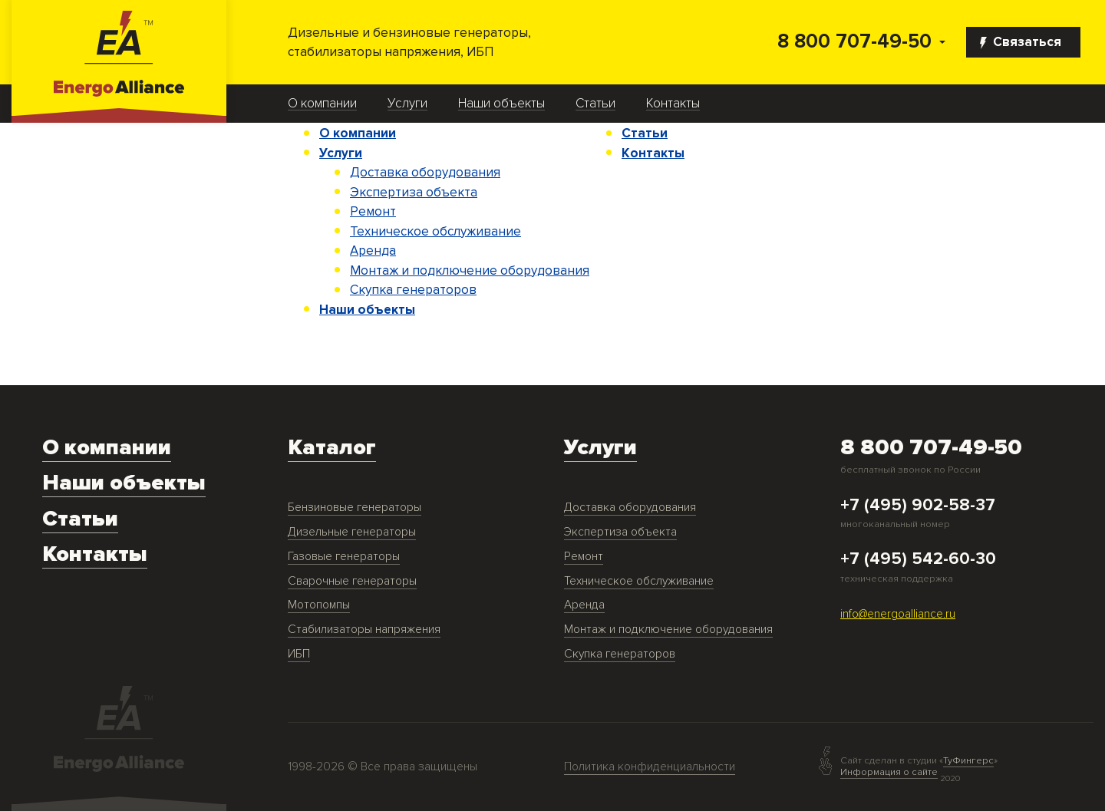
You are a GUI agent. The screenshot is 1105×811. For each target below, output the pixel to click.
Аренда (373, 250)
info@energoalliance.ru (897, 614)
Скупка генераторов (413, 290)
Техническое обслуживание (435, 231)
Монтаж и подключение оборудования (469, 270)
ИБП (299, 654)
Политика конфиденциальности (649, 767)
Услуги (407, 103)
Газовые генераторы (344, 556)
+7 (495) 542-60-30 (918, 559)
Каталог (332, 447)
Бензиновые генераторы (354, 507)
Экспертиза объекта (413, 192)
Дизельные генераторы (352, 532)
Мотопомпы (319, 605)
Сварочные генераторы (352, 581)
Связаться (1020, 42)
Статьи (595, 103)
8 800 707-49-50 (854, 42)
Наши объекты (501, 103)
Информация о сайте (889, 772)
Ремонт (373, 211)
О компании (322, 103)
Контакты (673, 103)
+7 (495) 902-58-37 (917, 505)
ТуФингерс (968, 760)
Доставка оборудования (425, 172)
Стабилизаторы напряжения (364, 629)
